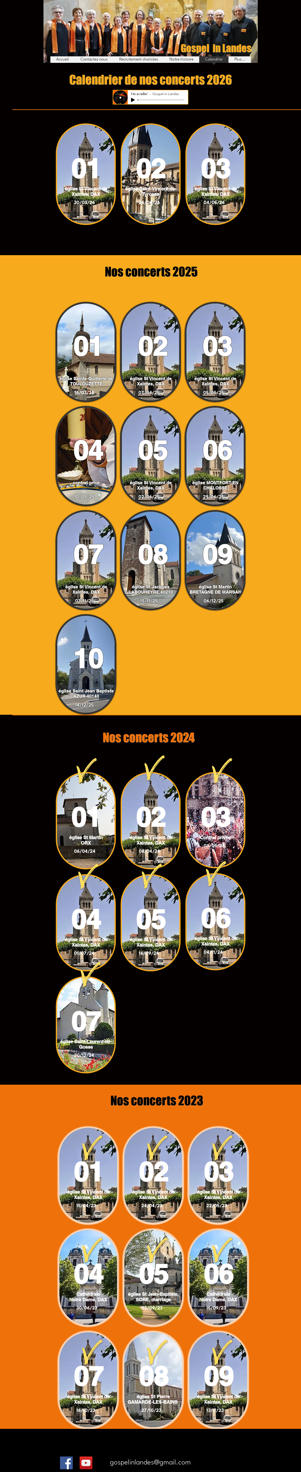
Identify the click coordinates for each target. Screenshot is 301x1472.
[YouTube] (86, 1462)
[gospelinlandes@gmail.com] (150, 1463)
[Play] (133, 100)
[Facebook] (66, 1462)
